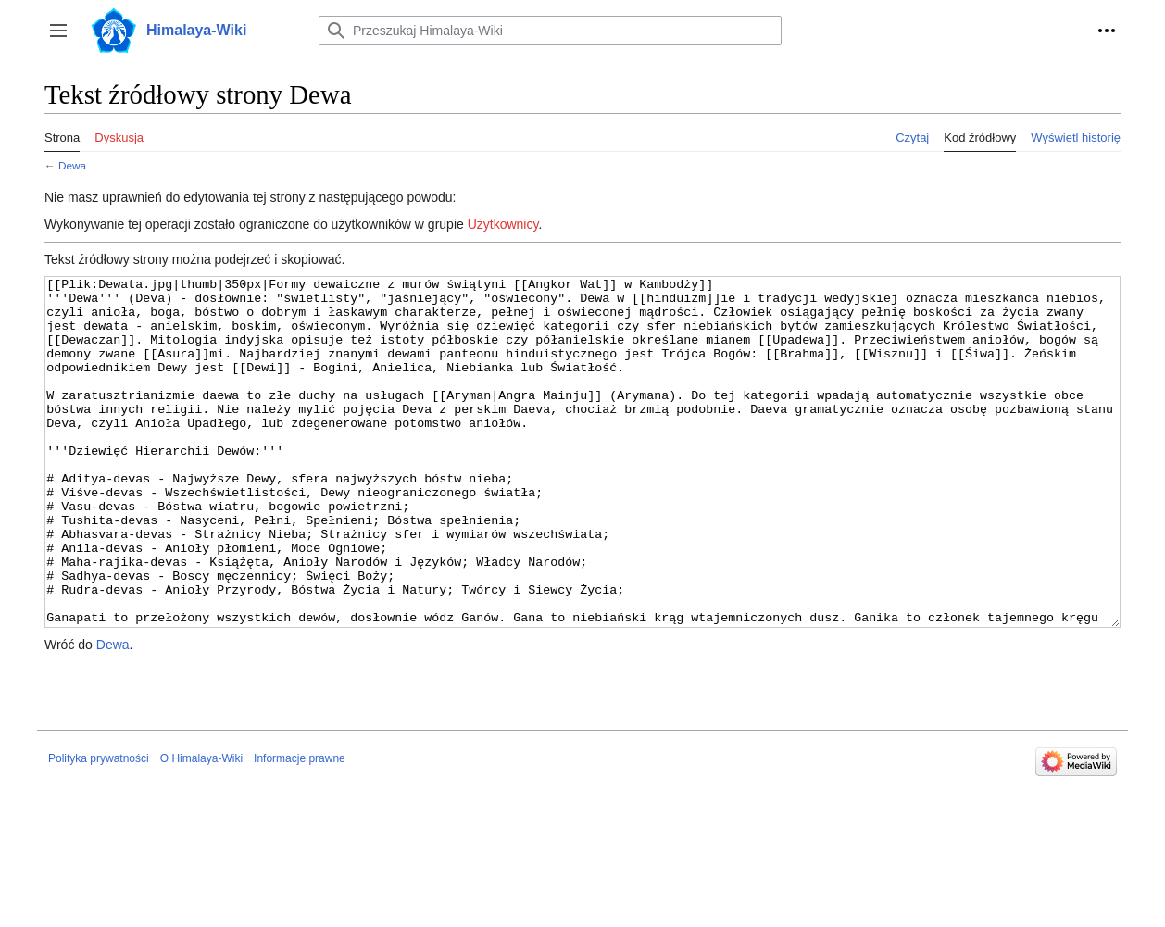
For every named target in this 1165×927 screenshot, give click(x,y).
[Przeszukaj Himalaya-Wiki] (550, 30)
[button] (58, 30)
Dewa (72, 165)
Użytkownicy (503, 224)
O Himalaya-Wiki (201, 827)
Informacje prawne (299, 827)
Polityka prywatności (98, 827)
